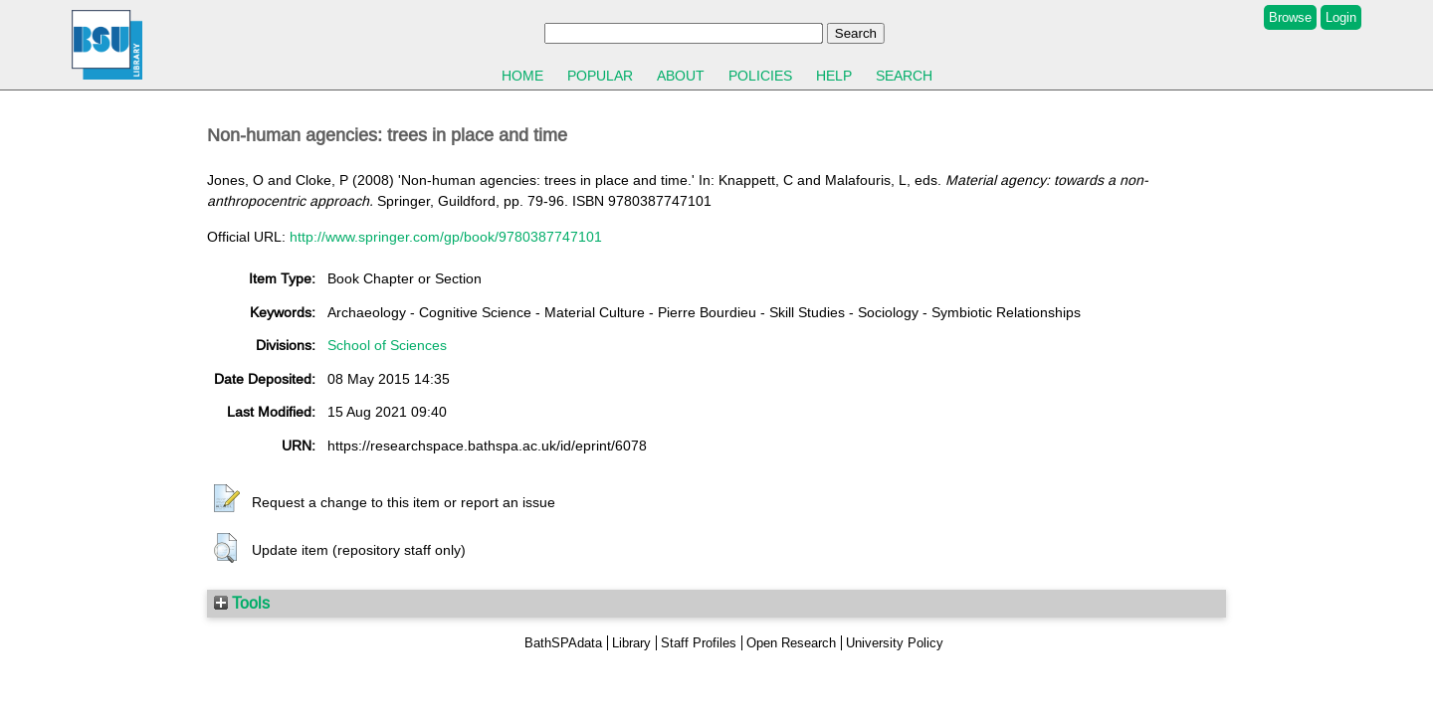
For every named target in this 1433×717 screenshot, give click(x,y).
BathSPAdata (563, 642)
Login (1341, 17)
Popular (600, 76)
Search (904, 76)
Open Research (791, 642)
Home (522, 76)
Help (834, 76)
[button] (227, 499)
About (681, 76)
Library (631, 642)
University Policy (894, 642)
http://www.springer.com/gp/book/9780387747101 (446, 237)
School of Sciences (387, 345)
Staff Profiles (698, 642)
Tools (242, 603)
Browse (1290, 17)
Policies (760, 76)
